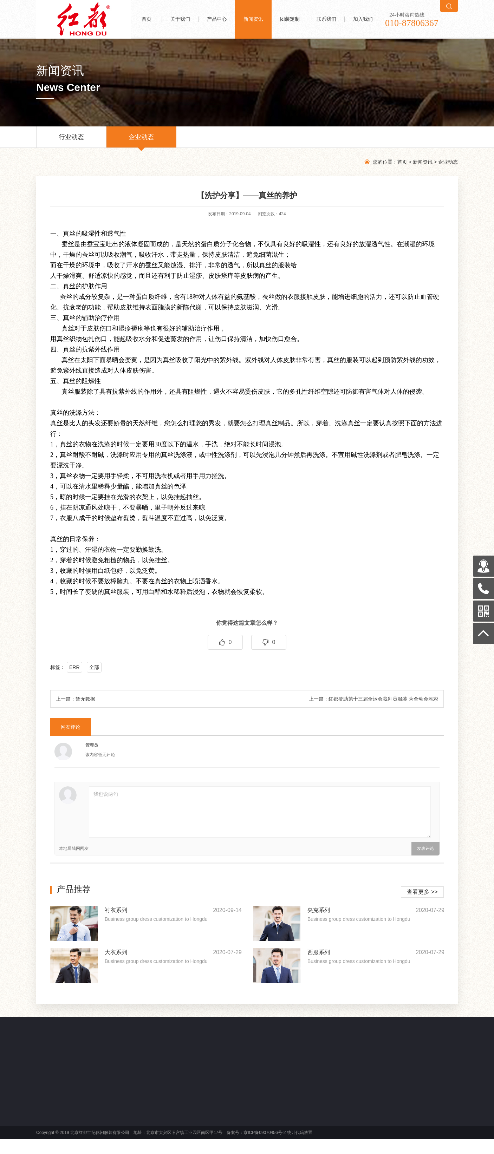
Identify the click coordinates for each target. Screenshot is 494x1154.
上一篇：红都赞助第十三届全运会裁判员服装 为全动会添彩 (373, 699)
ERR (74, 667)
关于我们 (180, 19)
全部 (94, 667)
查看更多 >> (422, 892)
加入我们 (363, 19)
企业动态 (141, 140)
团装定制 (290, 19)
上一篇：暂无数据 (75, 699)
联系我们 (326, 19)
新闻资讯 (253, 19)
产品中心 (217, 19)
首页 (146, 19)
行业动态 (71, 140)
